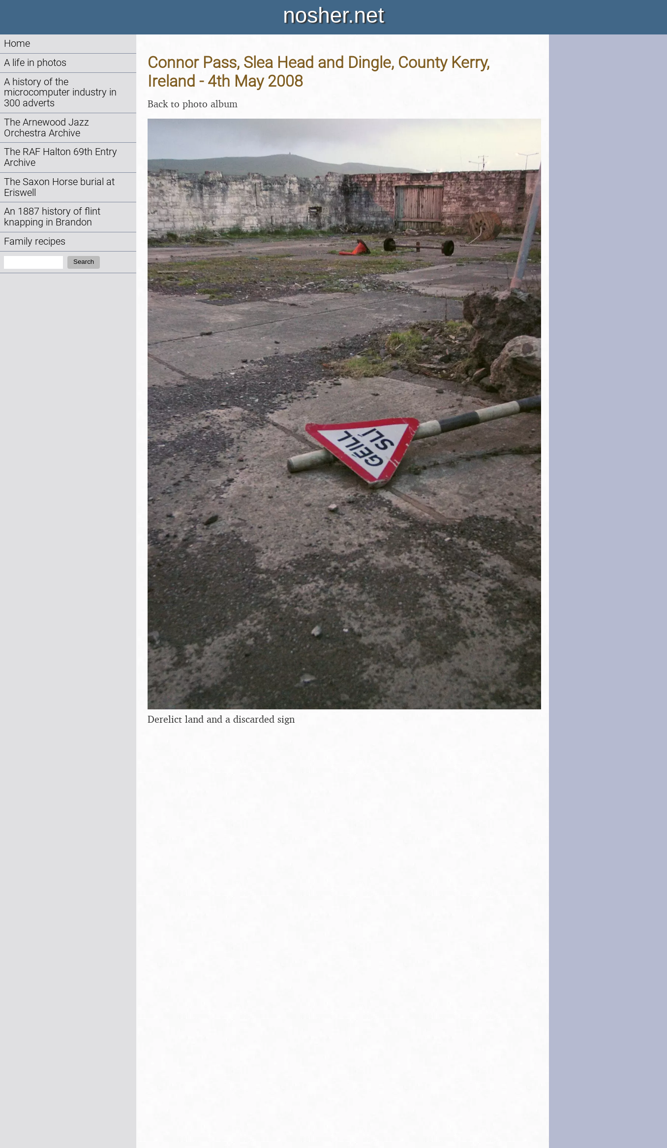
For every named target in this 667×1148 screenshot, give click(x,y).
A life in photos (35, 62)
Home (17, 43)
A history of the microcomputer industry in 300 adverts (60, 92)
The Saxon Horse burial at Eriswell (59, 187)
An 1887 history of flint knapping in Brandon (52, 217)
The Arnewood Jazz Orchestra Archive (46, 128)
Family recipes (34, 241)
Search (83, 261)
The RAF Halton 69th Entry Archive (60, 157)
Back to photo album (193, 103)
